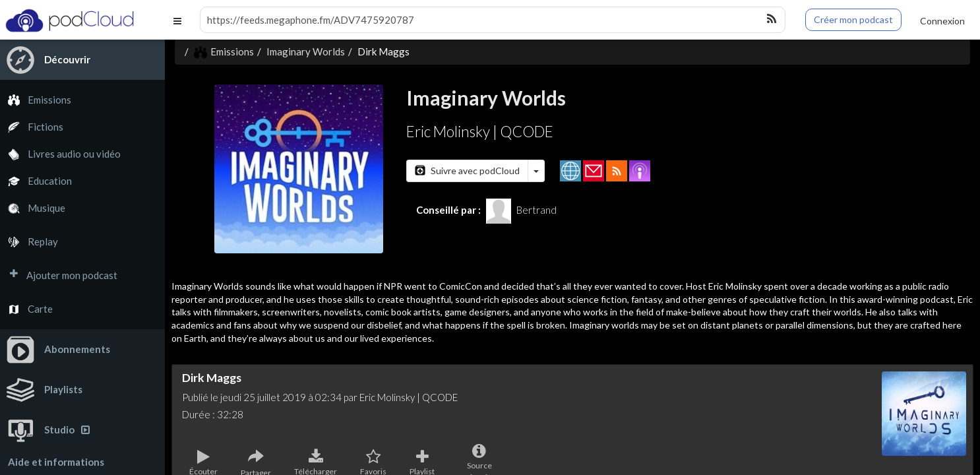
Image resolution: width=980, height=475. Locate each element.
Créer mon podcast (853, 19)
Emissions (35, 99)
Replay (29, 241)
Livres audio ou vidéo (60, 154)
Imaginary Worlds (305, 51)
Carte (26, 309)
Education (36, 181)
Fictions (31, 127)
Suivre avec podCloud (467, 170)
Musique (32, 208)
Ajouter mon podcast (58, 275)
